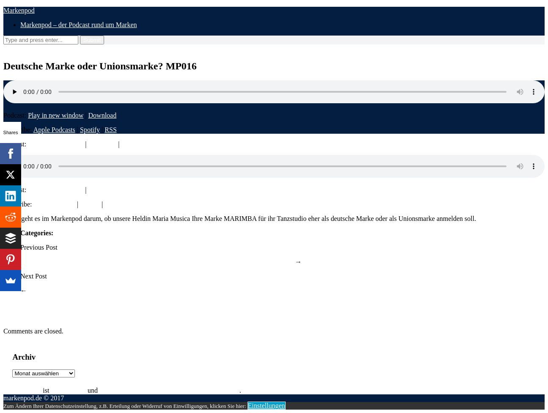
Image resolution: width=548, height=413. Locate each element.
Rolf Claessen (22, 390)
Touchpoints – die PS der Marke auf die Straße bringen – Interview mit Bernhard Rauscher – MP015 (156, 261)
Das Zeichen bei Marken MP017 (73, 290)
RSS (110, 129)
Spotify (90, 129)
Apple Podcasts (54, 129)
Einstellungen (266, 405)
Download (102, 115)
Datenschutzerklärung (304, 390)
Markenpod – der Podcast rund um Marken (78, 24)
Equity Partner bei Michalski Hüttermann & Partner (169, 390)
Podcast (65, 233)
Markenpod (19, 10)
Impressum (258, 390)
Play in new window (55, 115)
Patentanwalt (68, 390)
